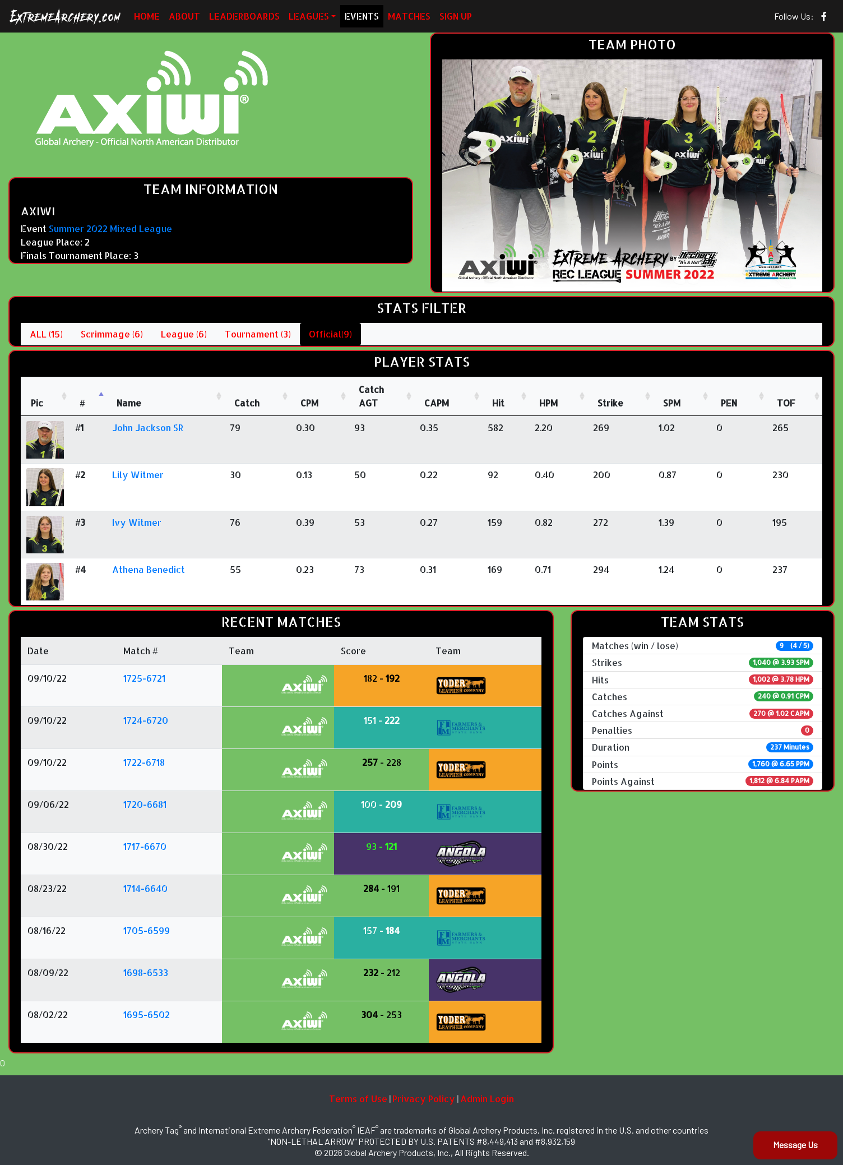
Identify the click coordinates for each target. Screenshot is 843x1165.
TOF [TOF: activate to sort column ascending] (786, 403)
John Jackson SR (148, 427)
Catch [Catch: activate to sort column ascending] (247, 403)
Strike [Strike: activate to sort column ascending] (610, 403)
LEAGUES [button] (309, 16)
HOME (147, 16)
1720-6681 (144, 804)
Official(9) (330, 334)
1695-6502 (146, 1014)
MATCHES (409, 16)
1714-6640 (145, 888)
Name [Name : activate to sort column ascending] (129, 403)
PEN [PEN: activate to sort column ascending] (729, 403)
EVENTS (362, 16)
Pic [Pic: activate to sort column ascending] (37, 403)
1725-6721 (144, 678)
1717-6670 (144, 846)
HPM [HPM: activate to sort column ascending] (548, 403)
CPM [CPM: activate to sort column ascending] (309, 403)
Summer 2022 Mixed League (110, 228)
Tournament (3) (258, 334)
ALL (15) (46, 334)
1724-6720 (145, 720)
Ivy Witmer (136, 522)
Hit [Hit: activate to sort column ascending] (498, 403)
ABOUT (184, 16)
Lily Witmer (138, 474)
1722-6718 (144, 762)
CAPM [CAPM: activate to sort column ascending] (436, 403)
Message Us (795, 1144)
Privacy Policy (423, 1098)
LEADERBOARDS (244, 16)
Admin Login (487, 1098)
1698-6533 (145, 972)
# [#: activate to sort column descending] (82, 403)
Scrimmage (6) (112, 334)
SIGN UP (455, 16)
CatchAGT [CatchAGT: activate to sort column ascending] (371, 396)
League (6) (184, 334)
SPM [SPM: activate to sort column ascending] (671, 403)
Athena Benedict (148, 569)
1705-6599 (146, 930)
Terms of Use (358, 1098)
